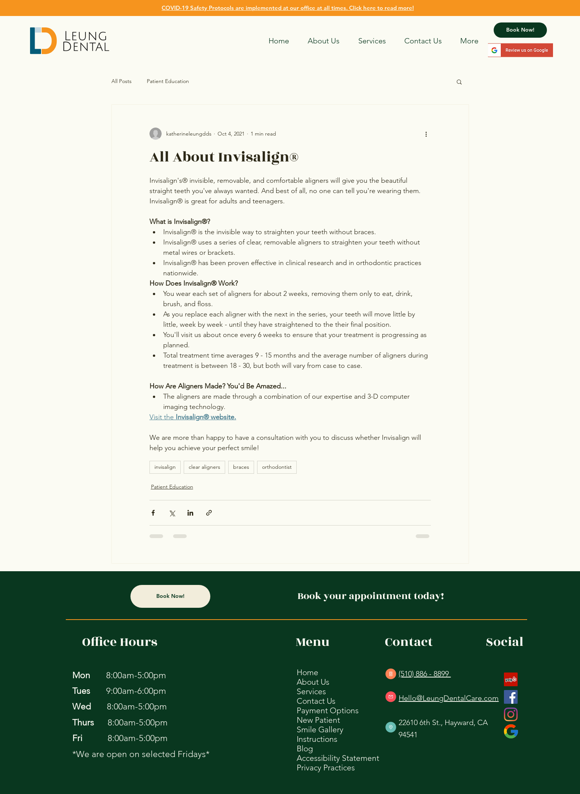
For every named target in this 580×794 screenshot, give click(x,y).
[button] (459, 81)
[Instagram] (511, 714)
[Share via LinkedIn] (190, 512)
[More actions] (426, 133)
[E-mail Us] (391, 697)
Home (307, 672)
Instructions (317, 739)
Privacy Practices (326, 767)
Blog (305, 748)
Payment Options (328, 710)
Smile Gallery (320, 729)
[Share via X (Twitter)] (171, 512)
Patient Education (168, 81)
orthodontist (277, 466)
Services (311, 691)
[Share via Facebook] (153, 512)
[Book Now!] (520, 30)
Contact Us (316, 701)
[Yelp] (511, 679)
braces (241, 466)
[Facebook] (511, 697)
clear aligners (204, 466)
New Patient (318, 720)
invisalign (165, 466)
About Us (313, 682)
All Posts (121, 81)
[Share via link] (209, 512)
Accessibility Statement (338, 758)
